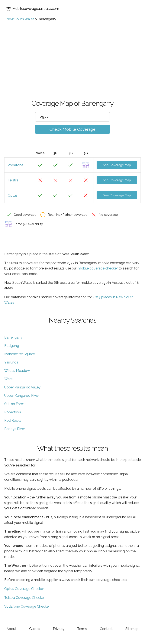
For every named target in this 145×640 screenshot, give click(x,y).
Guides (34, 629)
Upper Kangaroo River (21, 396)
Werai (8, 379)
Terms (82, 629)
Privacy (58, 629)
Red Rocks (12, 420)
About (11, 629)
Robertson (12, 412)
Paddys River (14, 429)
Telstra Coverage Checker (24, 598)
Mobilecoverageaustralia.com (32, 8)
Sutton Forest (15, 404)
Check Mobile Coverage (72, 129)
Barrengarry (13, 337)
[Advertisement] (72, 53)
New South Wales (20, 19)
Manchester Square (19, 354)
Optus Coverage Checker (24, 589)
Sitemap (132, 629)
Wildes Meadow (17, 371)
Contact (106, 629)
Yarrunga (11, 362)
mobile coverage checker (98, 268)
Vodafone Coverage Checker (27, 606)
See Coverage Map (117, 165)
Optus (12, 195)
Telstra (13, 180)
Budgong (11, 346)
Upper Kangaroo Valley (22, 387)
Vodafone (15, 165)
